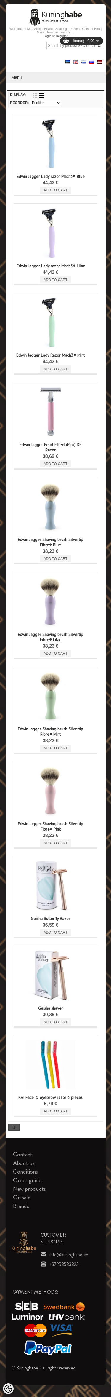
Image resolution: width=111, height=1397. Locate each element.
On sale (21, 1197)
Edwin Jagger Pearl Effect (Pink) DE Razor (50, 447)
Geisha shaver (50, 1008)
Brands (21, 1206)
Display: (18, 95)
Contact (22, 1154)
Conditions (25, 1171)
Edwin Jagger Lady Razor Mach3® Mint (50, 355)
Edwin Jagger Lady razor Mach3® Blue (51, 176)
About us (24, 1163)
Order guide (27, 1180)
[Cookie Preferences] (8, 1388)
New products (29, 1188)
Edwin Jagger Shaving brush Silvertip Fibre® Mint (50, 731)
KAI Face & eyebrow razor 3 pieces (50, 1097)
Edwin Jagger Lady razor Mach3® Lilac (51, 266)
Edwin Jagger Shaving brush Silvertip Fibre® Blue (50, 542)
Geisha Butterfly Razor (50, 918)
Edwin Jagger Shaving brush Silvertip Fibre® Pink (50, 826)
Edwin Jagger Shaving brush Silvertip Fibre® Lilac (50, 637)
